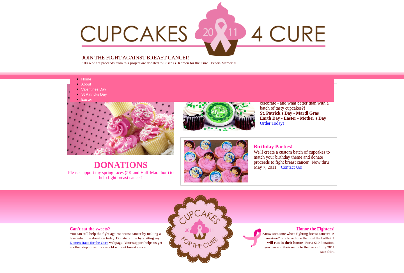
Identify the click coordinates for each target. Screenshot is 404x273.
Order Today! (272, 123)
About (86, 84)
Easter (86, 99)
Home (86, 79)
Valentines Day (93, 89)
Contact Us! (291, 167)
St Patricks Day (94, 94)
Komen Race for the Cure (89, 242)
